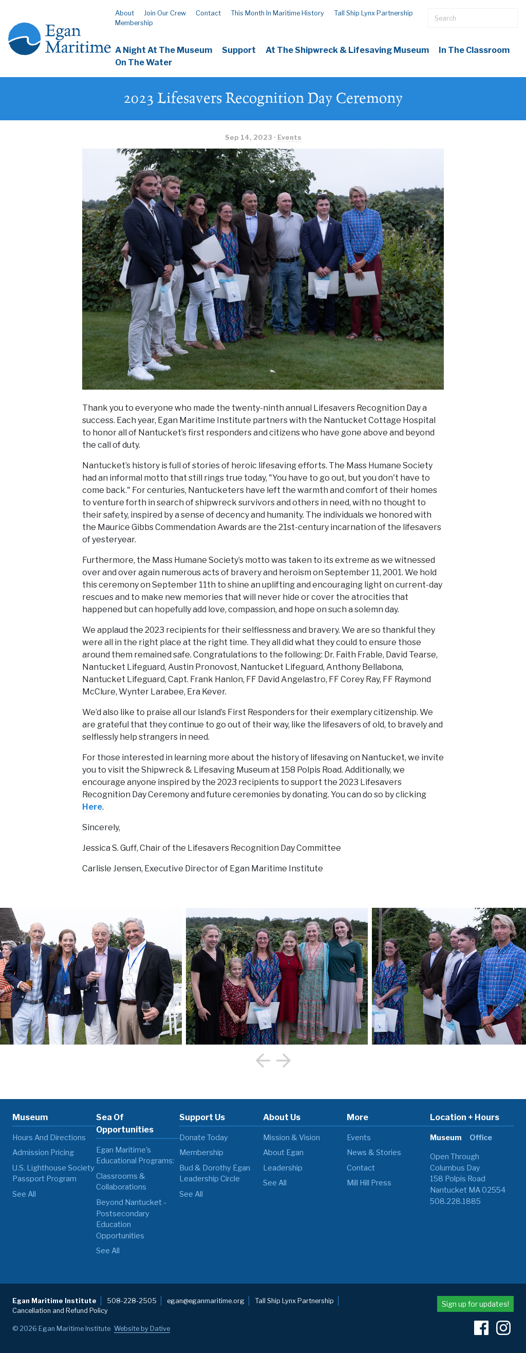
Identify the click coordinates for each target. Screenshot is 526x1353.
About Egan (283, 1152)
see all (24, 1194)
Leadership (283, 1168)
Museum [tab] (445, 1137)
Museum (30, 1117)
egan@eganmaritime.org (206, 1301)
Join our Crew (165, 13)
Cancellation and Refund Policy (60, 1310)
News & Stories (374, 1152)
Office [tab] (480, 1137)
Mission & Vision (291, 1137)
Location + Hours (464, 1117)
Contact (208, 13)
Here (92, 807)
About (124, 13)
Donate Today (203, 1137)
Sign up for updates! (475, 1304)
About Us (281, 1117)
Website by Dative (142, 1328)
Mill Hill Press (369, 1182)
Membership (134, 23)
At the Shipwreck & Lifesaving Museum (347, 50)
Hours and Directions (49, 1137)
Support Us (202, 1117)
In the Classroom (474, 50)
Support (239, 50)
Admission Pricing (43, 1152)
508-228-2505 (132, 1301)
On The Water (143, 62)
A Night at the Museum (163, 50)
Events (289, 137)
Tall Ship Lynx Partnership (373, 13)
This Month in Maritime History (277, 13)
